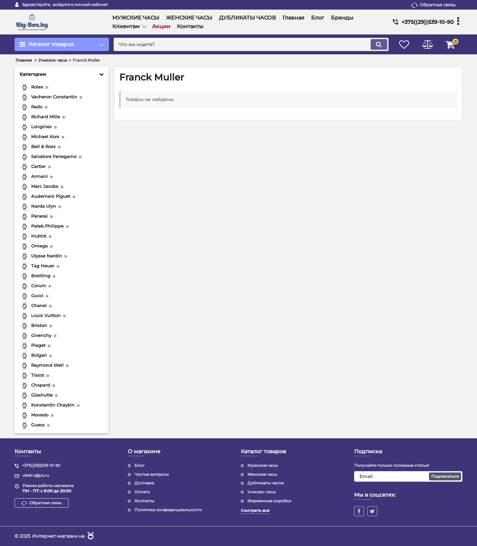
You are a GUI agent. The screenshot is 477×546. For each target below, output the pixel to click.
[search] (251, 44)
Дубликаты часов (265, 482)
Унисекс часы (261, 491)
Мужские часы (262, 465)
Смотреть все (255, 510)
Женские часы (262, 474)
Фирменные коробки (269, 500)
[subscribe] (408, 476)
